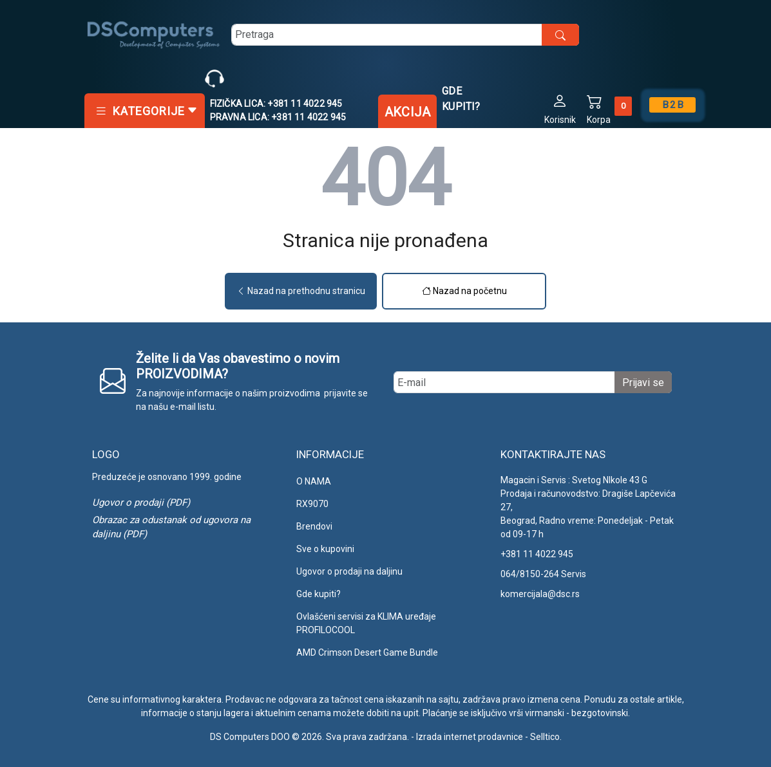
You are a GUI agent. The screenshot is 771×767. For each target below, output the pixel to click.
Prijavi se (643, 382)
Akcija (407, 112)
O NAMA (313, 481)
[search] (405, 35)
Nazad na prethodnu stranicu (300, 291)
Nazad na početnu (464, 291)
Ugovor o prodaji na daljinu (349, 571)
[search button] (560, 35)
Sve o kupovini (325, 549)
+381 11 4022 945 (536, 554)
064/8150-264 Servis (543, 574)
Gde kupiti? (461, 99)
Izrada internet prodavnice (469, 737)
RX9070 (312, 504)
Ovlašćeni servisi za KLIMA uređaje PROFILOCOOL (366, 623)
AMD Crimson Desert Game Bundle (367, 652)
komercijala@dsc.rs (540, 594)
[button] (560, 108)
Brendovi (314, 526)
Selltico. (546, 737)
